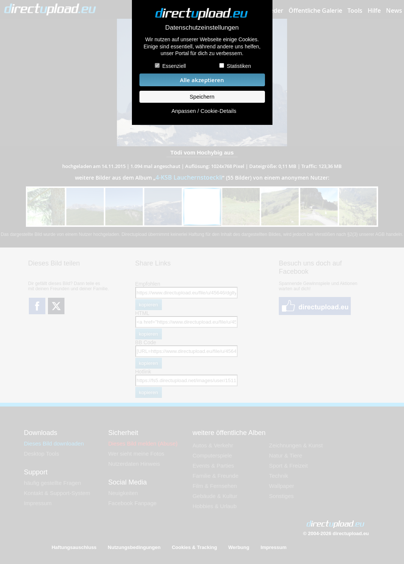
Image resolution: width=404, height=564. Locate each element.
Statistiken (239, 66)
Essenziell (174, 66)
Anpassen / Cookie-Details (203, 111)
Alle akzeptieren (202, 80)
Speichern (202, 97)
